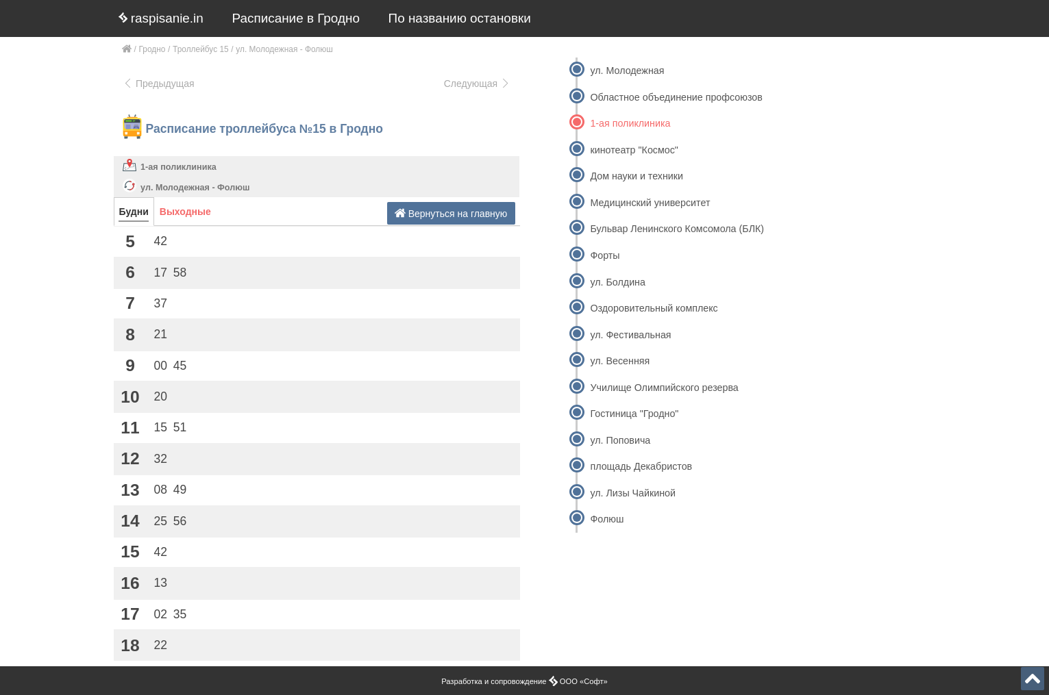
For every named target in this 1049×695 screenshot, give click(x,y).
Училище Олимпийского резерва (664, 387)
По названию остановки (459, 18)
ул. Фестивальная (630, 334)
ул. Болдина (617, 282)
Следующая (477, 83)
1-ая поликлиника (178, 167)
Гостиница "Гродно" (634, 413)
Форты (604, 255)
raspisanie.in (161, 18)
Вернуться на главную (451, 213)
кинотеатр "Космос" (634, 149)
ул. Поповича (620, 440)
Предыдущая (159, 83)
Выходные (185, 211)
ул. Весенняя (620, 360)
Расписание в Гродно (296, 18)
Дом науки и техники (636, 175)
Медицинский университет (650, 202)
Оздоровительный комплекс (653, 308)
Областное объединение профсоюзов (676, 97)
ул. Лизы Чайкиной (633, 493)
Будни (134, 211)
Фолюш (607, 519)
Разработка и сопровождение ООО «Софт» (524, 681)
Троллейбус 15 (201, 49)
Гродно (152, 49)
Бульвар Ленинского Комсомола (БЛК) (677, 228)
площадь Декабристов (641, 466)
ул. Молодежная (627, 70)
